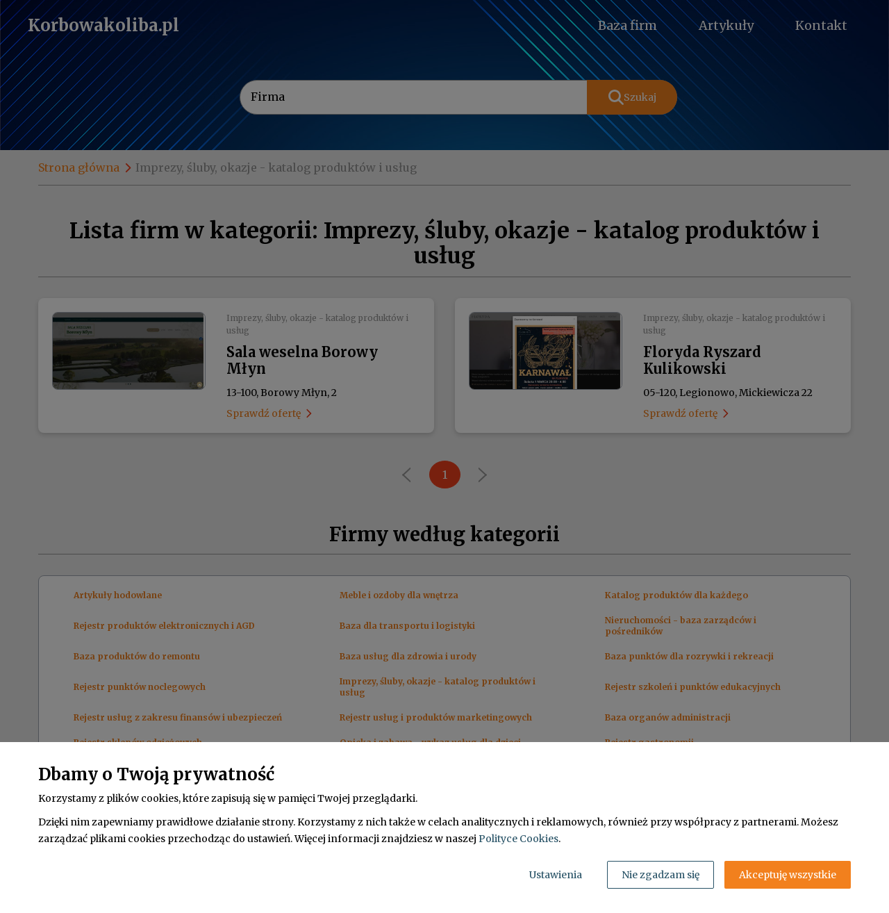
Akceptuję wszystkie (787, 875)
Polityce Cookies (518, 838)
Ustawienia (555, 875)
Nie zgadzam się (660, 875)
